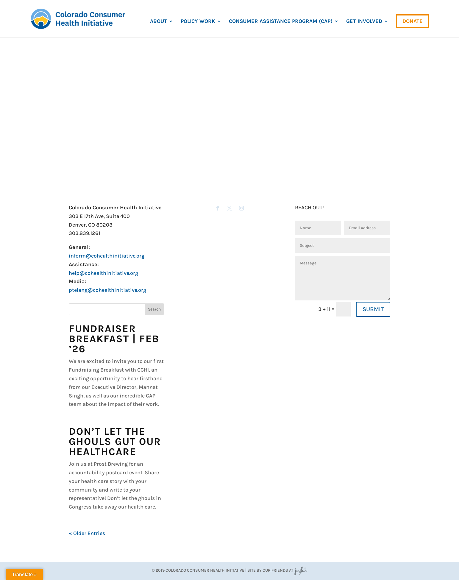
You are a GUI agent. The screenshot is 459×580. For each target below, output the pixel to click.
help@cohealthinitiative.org (103, 273)
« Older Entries (87, 533)
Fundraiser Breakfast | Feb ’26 (114, 339)
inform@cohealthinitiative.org (106, 255)
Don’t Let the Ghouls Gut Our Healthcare (115, 441)
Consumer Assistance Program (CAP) (280, 21)
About (158, 21)
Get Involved (364, 21)
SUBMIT (373, 309)
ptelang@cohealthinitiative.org (107, 290)
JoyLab (300, 570)
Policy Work (198, 21)
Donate (412, 21)
